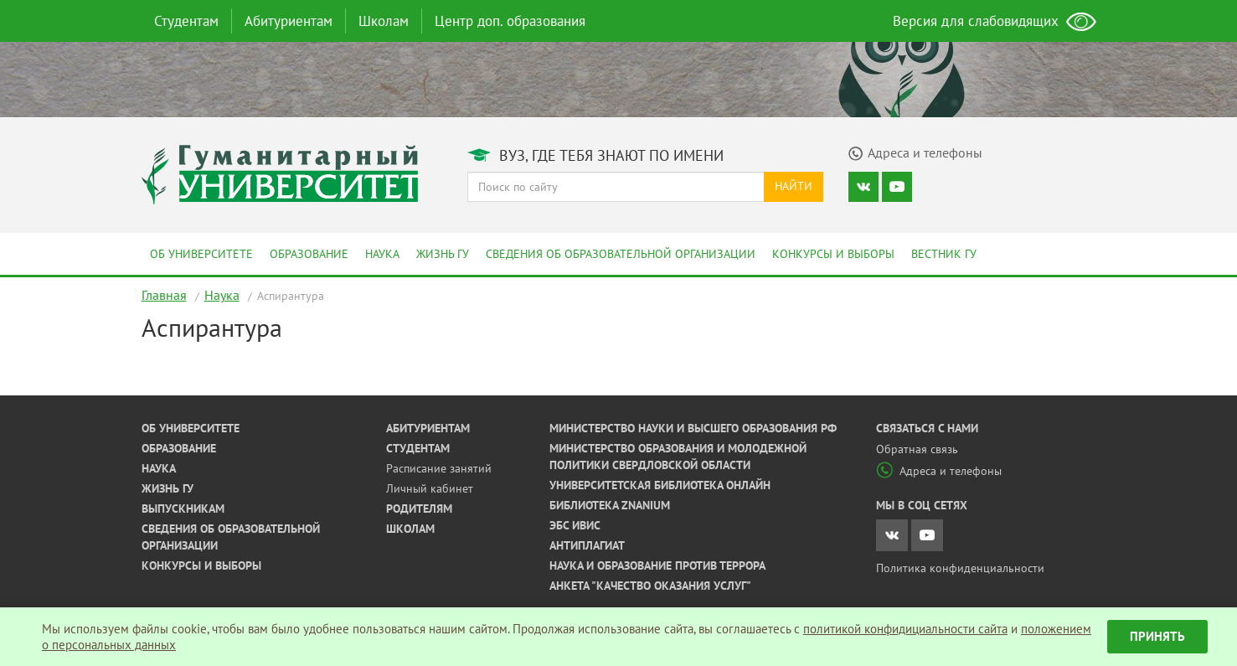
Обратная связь (917, 449)
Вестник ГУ (944, 253)
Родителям (419, 508)
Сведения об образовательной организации (620, 253)
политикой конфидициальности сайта (905, 629)
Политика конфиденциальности (960, 568)
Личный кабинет (429, 488)
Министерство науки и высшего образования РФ (693, 428)
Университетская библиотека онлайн (660, 485)
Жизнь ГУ (442, 253)
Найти (793, 186)
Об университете (201, 253)
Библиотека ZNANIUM (609, 505)
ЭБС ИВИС (574, 525)
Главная (164, 295)
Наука (382, 253)
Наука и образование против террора (657, 565)
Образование (309, 253)
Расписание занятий (439, 468)
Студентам (186, 21)
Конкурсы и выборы (833, 253)
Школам (383, 21)
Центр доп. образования (510, 21)
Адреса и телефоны (939, 470)
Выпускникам (183, 508)
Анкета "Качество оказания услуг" (650, 585)
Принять (1157, 636)
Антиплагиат (587, 545)
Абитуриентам (288, 21)
